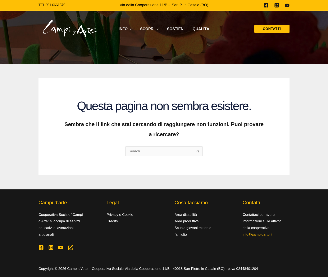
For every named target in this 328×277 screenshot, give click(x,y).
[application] (130, 29)
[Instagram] (276, 5)
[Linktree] (70, 247)
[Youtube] (287, 5)
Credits (112, 221)
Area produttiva (187, 221)
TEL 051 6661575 (51, 5)
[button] (272, 29)
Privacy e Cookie (119, 215)
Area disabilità (186, 215)
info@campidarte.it (257, 235)
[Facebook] (266, 5)
